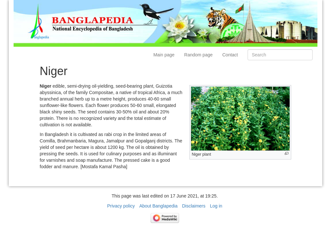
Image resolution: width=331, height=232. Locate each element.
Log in (216, 205)
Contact (230, 54)
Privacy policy (121, 205)
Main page (163, 54)
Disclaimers (193, 205)
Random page (198, 54)
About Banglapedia (158, 205)
